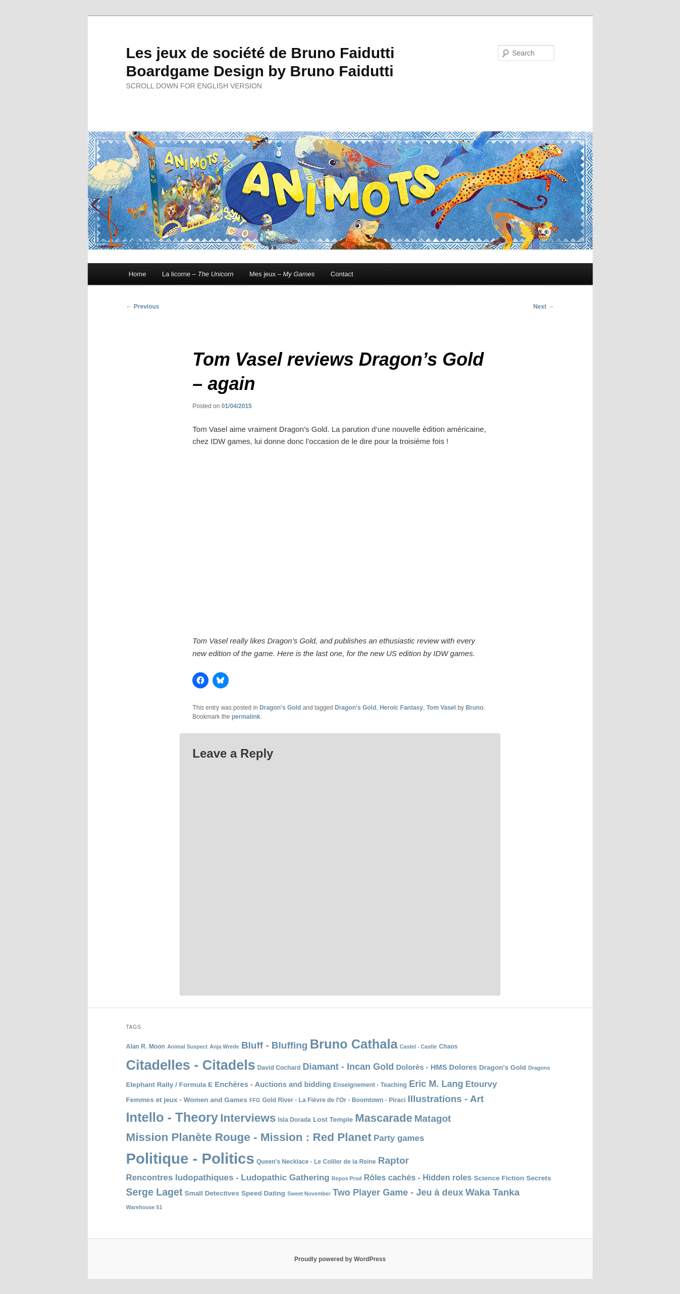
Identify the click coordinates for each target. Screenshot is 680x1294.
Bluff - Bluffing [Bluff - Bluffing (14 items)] (274, 1045)
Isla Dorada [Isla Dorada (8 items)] (294, 1119)
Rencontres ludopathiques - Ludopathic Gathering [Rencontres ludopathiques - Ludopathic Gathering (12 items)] (228, 1177)
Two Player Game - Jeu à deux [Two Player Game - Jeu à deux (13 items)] (398, 1192)
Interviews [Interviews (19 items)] (248, 1118)
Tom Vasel (441, 707)
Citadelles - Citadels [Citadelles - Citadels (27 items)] (190, 1065)
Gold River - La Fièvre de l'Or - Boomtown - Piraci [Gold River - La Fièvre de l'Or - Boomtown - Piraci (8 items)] (333, 1100)
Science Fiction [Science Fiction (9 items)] (499, 1178)
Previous (143, 306)
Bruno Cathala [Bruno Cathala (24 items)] (354, 1044)
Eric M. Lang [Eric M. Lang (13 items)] (436, 1084)
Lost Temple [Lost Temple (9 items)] (333, 1119)
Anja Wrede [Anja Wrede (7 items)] (224, 1046)
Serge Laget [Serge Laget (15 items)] (154, 1192)
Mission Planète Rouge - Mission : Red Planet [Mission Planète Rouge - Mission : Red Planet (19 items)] (249, 1137)
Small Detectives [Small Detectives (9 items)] (212, 1193)
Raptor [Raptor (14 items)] (393, 1160)
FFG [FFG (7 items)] (254, 1100)
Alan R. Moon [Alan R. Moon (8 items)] (145, 1046)
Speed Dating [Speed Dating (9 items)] (263, 1193)
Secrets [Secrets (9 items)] (538, 1178)
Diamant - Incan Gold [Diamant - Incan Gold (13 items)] (348, 1067)
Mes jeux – (282, 274)
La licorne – (198, 274)
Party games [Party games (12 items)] (399, 1138)
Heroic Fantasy (401, 707)
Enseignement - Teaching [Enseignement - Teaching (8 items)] (370, 1084)
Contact (342, 274)
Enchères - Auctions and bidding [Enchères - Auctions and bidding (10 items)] (273, 1084)
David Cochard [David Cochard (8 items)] (279, 1067)
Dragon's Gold (280, 707)
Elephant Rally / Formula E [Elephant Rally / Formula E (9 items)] (169, 1084)
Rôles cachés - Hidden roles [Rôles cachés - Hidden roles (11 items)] (418, 1177)
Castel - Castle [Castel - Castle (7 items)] (418, 1046)
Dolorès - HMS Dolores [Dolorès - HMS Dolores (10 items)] (436, 1067)
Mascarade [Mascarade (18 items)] (383, 1118)
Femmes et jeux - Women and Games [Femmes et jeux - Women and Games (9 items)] (186, 1100)
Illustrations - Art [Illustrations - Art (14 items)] (445, 1098)
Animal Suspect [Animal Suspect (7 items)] (187, 1046)
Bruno (474, 707)
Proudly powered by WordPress (340, 1259)
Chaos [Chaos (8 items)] (448, 1046)
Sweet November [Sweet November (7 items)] (309, 1193)
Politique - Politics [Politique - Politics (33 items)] (190, 1158)
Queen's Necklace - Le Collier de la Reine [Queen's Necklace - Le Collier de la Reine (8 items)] (316, 1161)
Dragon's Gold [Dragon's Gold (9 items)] (502, 1067)
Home (137, 274)
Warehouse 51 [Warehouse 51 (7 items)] (144, 1207)
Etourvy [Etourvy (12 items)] (481, 1084)
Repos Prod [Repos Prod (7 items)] (347, 1178)
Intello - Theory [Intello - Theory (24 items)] (172, 1117)
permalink (246, 716)
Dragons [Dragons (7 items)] (539, 1068)
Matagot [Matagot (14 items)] (432, 1118)
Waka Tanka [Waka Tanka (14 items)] (492, 1192)
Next (543, 306)
